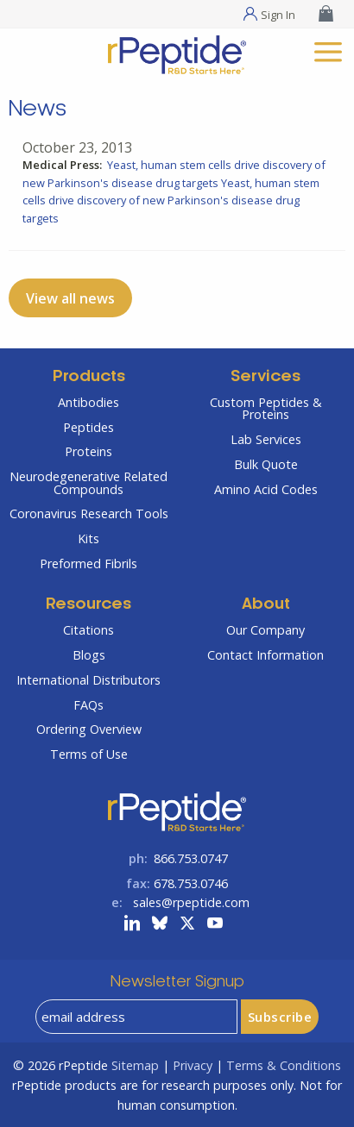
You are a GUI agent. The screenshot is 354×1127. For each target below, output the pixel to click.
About (266, 605)
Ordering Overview (89, 729)
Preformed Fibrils (88, 563)
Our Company (265, 630)
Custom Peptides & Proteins (266, 408)
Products (89, 377)
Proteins (88, 451)
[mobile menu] (328, 49)
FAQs (88, 705)
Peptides (88, 427)
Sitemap (135, 1065)
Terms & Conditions (283, 1065)
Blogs (89, 655)
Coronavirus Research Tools (88, 513)
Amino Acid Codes (266, 489)
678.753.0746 (191, 883)
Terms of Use (89, 754)
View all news (70, 298)
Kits (88, 538)
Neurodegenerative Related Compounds (88, 482)
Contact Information (265, 655)
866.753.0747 (191, 858)
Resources (88, 605)
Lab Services (266, 439)
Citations (88, 630)
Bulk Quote (266, 464)
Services (265, 377)
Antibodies (88, 402)
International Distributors (88, 680)
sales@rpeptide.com (191, 902)
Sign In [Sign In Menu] (278, 14)
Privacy (192, 1065)
